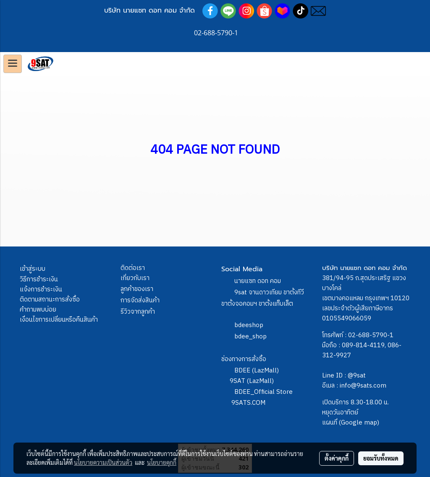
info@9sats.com (363, 385)
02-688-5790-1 (370, 335)
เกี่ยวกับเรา (135, 278)
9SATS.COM (248, 403)
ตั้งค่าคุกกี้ (337, 458)
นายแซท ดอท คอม (257, 281)
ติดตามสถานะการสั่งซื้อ (50, 299)
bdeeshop (248, 325)
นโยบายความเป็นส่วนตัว (103, 462)
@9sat (357, 375)
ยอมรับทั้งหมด (381, 458)
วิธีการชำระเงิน (39, 279)
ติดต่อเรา (133, 268)
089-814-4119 (363, 345)
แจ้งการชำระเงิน (41, 289)
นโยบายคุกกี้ (161, 462)
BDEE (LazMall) (256, 370)
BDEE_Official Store (263, 392)
